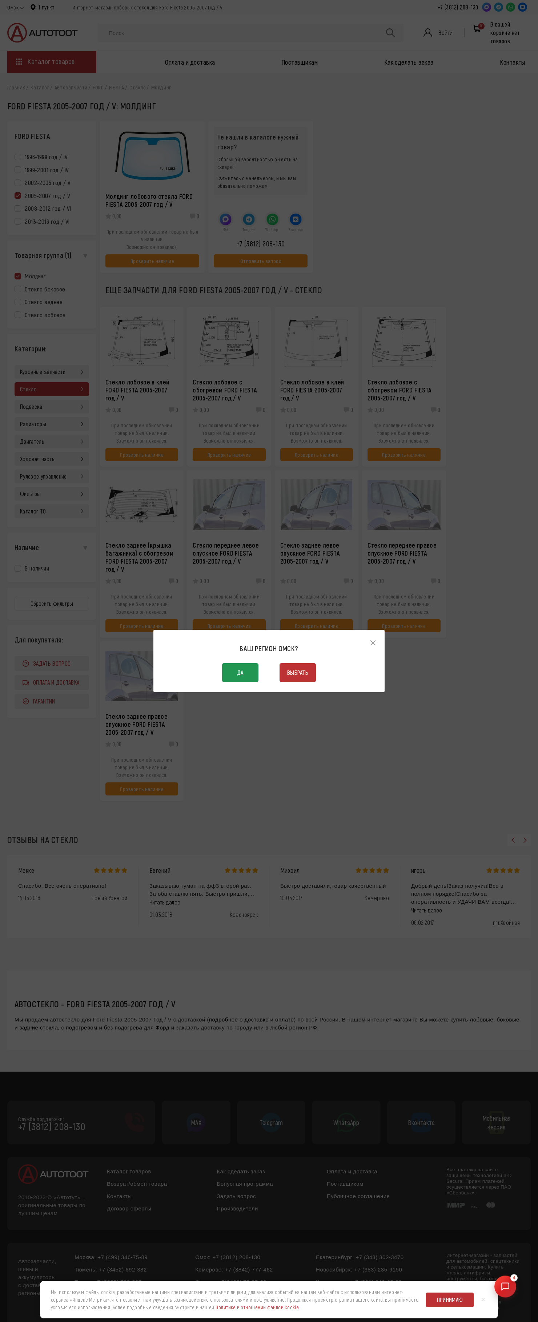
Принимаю (450, 1299)
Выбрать (297, 672)
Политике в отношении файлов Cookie (257, 1307)
